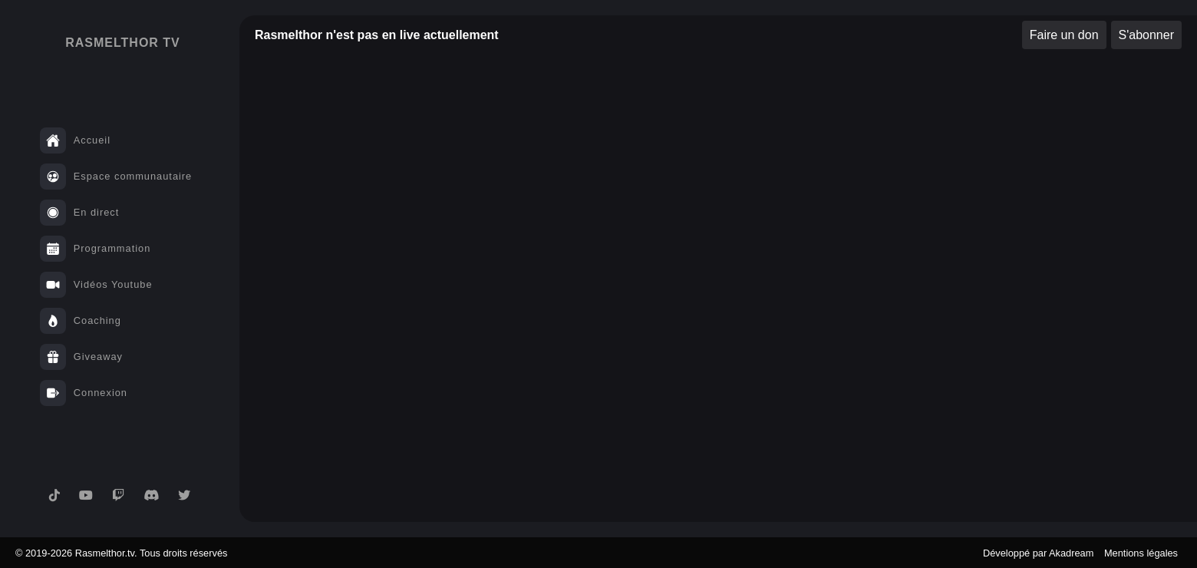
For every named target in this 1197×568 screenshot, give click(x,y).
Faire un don (1064, 34)
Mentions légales (1141, 553)
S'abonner (1146, 34)
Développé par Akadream (1038, 553)
